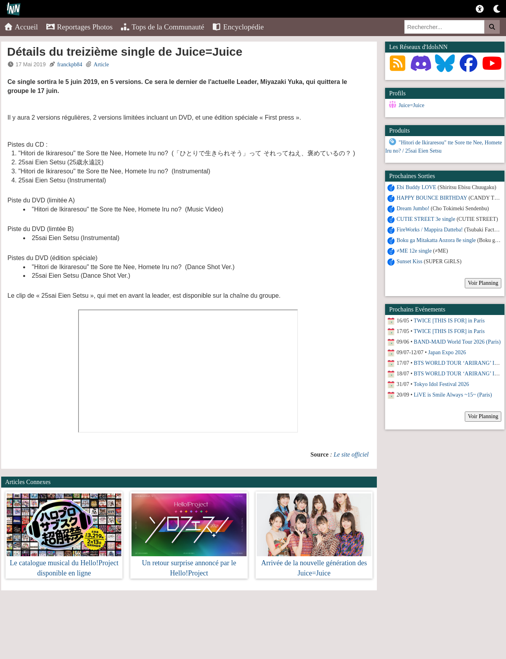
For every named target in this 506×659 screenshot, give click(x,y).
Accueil (21, 27)
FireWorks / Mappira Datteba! (429, 230)
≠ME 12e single (413, 251)
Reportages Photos (79, 27)
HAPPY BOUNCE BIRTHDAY (431, 198)
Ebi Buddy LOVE (416, 187)
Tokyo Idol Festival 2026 (441, 384)
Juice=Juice (411, 105)
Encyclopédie (238, 27)
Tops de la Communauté (162, 27)
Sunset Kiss (409, 261)
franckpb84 (69, 64)
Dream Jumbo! (412, 208)
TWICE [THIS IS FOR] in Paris (449, 321)
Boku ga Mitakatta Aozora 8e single (436, 240)
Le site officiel (351, 454)
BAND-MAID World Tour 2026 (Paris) (457, 342)
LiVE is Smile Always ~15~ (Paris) (453, 395)
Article (101, 64)
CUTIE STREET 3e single (425, 219)
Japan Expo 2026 (447, 352)
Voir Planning (483, 283)
